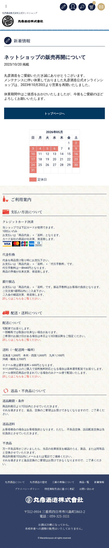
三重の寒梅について (63, 482)
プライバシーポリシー (27, 489)
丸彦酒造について (15, 482)
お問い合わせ (86, 489)
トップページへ (54, 113)
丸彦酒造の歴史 (38, 482)
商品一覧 (84, 482)
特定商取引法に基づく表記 (59, 489)
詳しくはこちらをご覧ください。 (22, 298)
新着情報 (99, 482)
